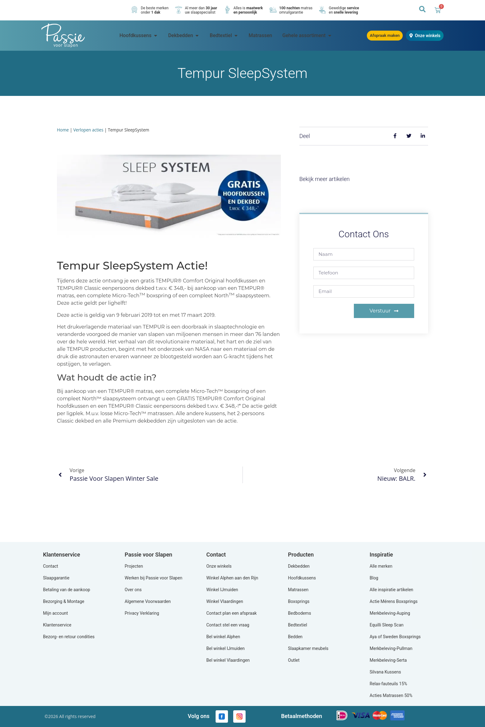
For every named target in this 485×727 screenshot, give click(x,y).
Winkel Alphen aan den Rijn (232, 577)
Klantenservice (57, 624)
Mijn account (55, 613)
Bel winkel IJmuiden (225, 648)
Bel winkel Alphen (223, 636)
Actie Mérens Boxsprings (394, 601)
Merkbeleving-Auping (390, 613)
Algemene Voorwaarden (148, 601)
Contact (50, 566)
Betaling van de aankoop (66, 589)
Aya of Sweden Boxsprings (395, 636)
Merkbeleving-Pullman (391, 648)
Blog (374, 577)
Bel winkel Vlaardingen (228, 660)
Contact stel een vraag (227, 624)
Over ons (133, 589)
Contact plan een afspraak (231, 613)
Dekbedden (299, 566)
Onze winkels (219, 566)
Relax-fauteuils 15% (388, 683)
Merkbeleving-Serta (388, 660)
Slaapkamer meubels (308, 648)
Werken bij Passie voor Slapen (153, 577)
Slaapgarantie (56, 577)
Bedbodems (299, 613)
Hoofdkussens (302, 577)
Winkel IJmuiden (222, 589)
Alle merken (381, 566)
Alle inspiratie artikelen (391, 589)
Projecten (134, 566)
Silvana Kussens (385, 671)
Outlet (293, 660)
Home (63, 130)
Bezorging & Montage (63, 601)
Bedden (295, 636)
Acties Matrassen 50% (391, 695)
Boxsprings (299, 601)
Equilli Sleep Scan (386, 624)
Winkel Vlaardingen (224, 601)
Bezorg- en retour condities (69, 636)
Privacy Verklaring (142, 613)
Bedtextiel (297, 624)
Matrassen (298, 589)
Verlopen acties (88, 130)
